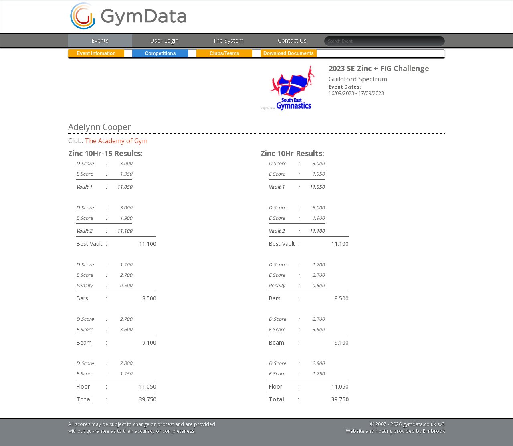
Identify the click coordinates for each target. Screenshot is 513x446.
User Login (164, 40)
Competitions (160, 53)
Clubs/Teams (224, 53)
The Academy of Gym (116, 140)
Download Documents (288, 53)
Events (100, 40)
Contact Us (292, 40)
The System (228, 40)
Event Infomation (96, 53)
